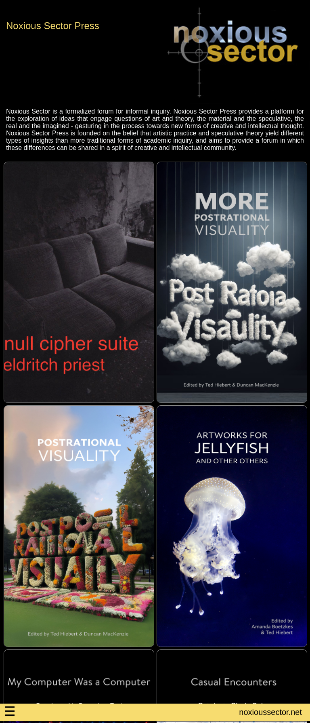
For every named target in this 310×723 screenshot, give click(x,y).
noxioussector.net (270, 712)
